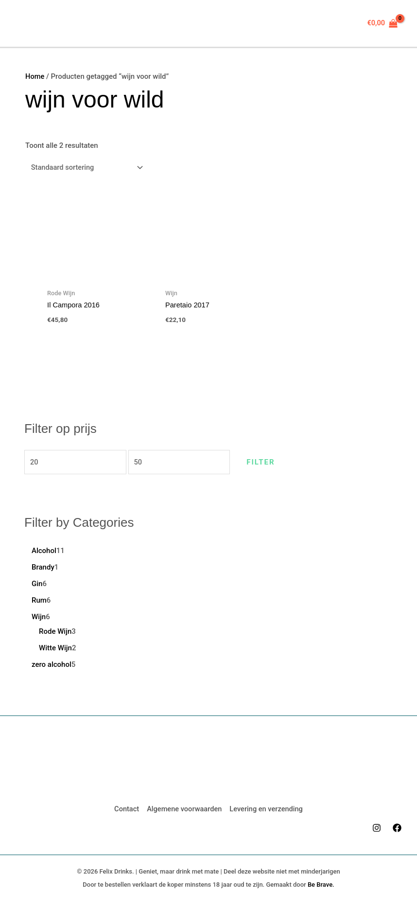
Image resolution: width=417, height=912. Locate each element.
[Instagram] (376, 826)
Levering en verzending (267, 808)
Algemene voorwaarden (184, 808)
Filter (274, 462)
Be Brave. (321, 883)
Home (35, 76)
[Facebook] (397, 826)
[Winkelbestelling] (86, 168)
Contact (125, 808)
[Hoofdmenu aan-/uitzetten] (26, 23)
